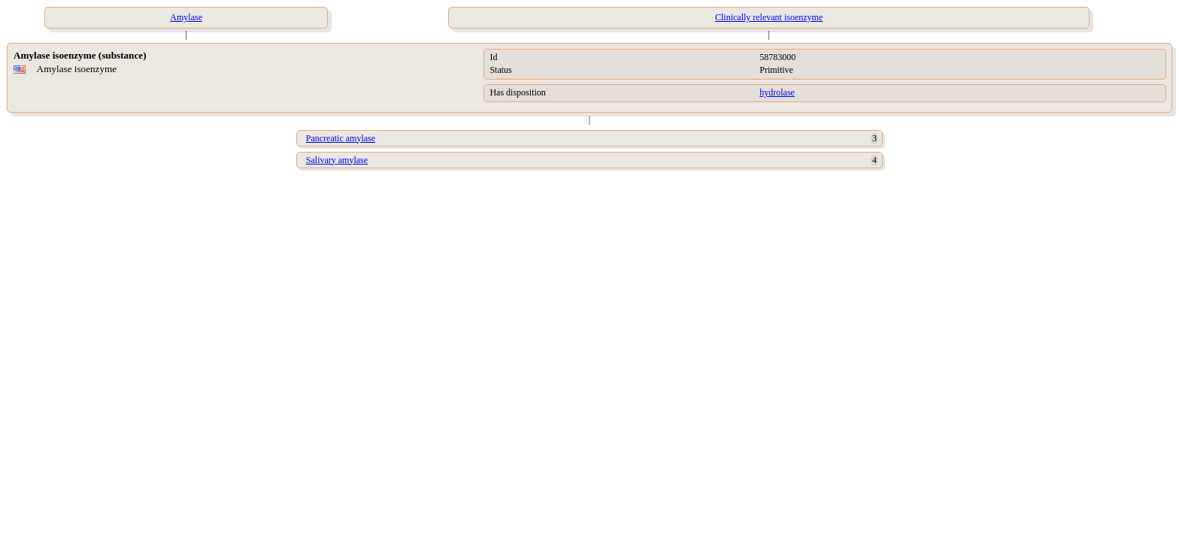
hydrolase (777, 92)
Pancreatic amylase (340, 138)
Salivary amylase (337, 160)
